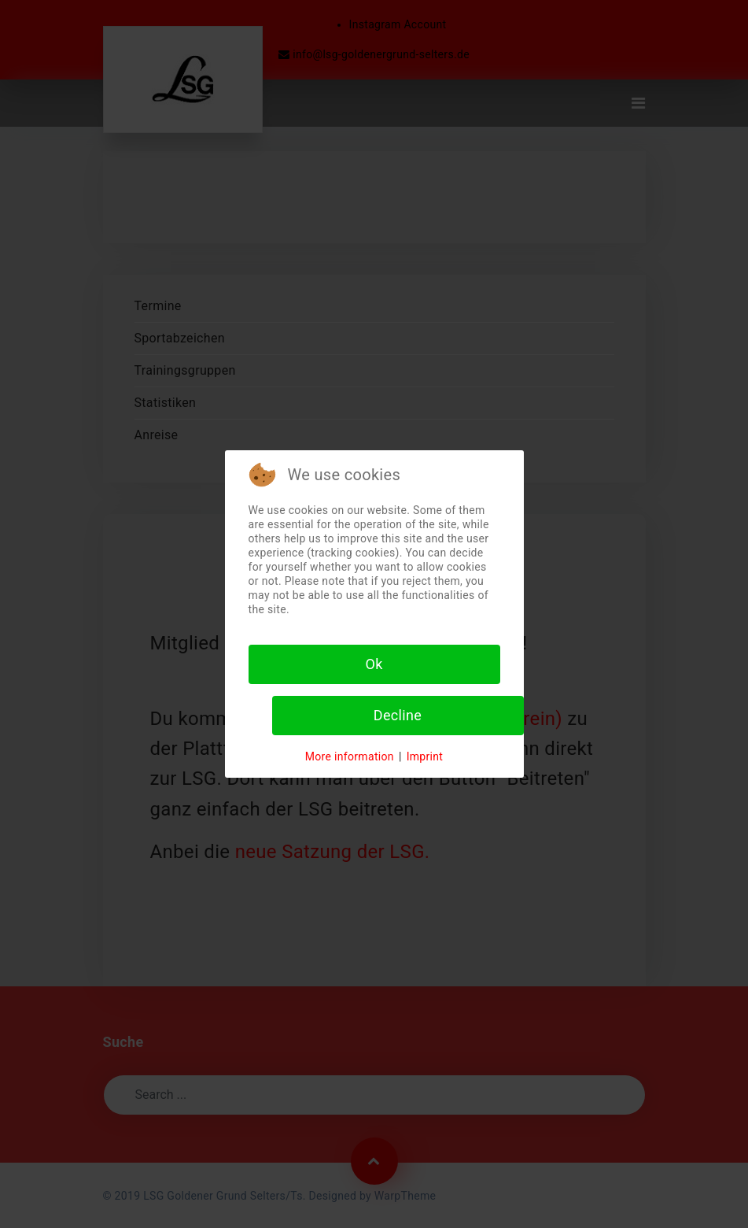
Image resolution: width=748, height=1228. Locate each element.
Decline (398, 715)
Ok (373, 664)
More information (349, 756)
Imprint (425, 756)
